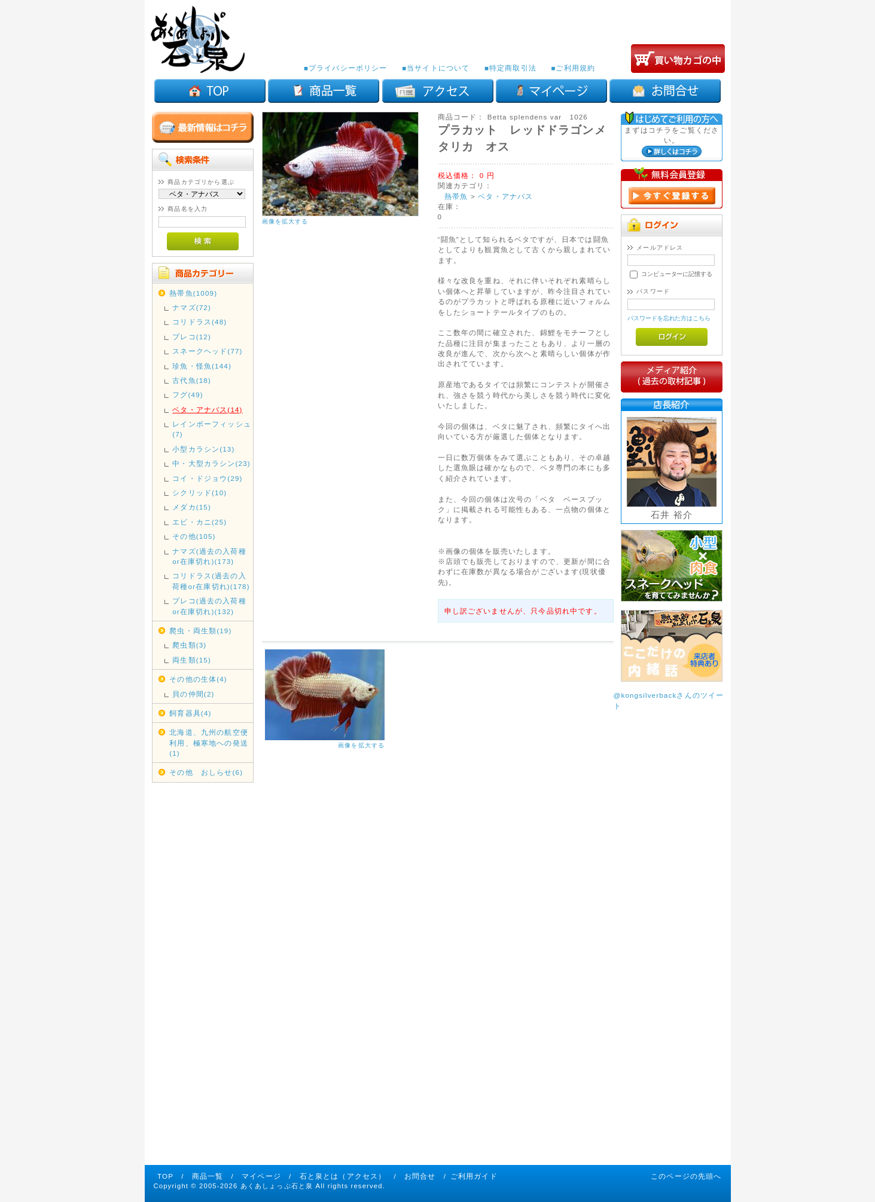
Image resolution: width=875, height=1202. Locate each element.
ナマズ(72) (191, 307)
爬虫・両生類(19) (200, 630)
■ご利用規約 (573, 68)
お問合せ (420, 1176)
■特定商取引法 (510, 68)
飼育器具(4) (190, 713)
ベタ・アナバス (505, 196)
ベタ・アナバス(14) (207, 409)
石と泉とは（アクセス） (343, 1176)
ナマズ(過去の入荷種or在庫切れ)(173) (209, 556)
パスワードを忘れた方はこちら (669, 318)
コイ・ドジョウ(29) (207, 478)
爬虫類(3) (189, 645)
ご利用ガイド (474, 1176)
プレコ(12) (191, 337)
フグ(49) (187, 394)
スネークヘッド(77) (207, 351)
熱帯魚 (456, 196)
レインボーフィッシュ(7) (211, 429)
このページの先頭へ (686, 1176)
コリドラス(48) (199, 322)
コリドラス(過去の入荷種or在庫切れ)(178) (210, 581)
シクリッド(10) (199, 492)
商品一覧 (208, 1176)
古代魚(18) (191, 380)
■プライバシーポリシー (346, 68)
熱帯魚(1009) (193, 293)
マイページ (261, 1176)
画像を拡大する (285, 221)
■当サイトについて (435, 68)
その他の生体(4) (198, 679)
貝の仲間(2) (193, 694)
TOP (165, 1176)
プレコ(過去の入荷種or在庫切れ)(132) (209, 606)
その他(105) (193, 536)
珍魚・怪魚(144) (201, 366)
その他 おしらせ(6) (206, 772)
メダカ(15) (191, 507)
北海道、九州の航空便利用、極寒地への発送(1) (208, 742)
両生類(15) (191, 660)
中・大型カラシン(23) (211, 463)
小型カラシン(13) (203, 449)
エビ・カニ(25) (199, 522)
